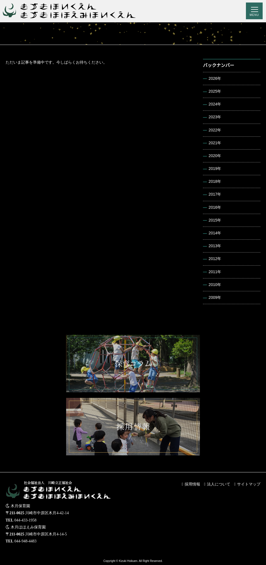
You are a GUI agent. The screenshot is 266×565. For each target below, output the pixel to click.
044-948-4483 (25, 541)
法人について (218, 484)
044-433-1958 (25, 520)
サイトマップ (248, 484)
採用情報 (192, 484)
